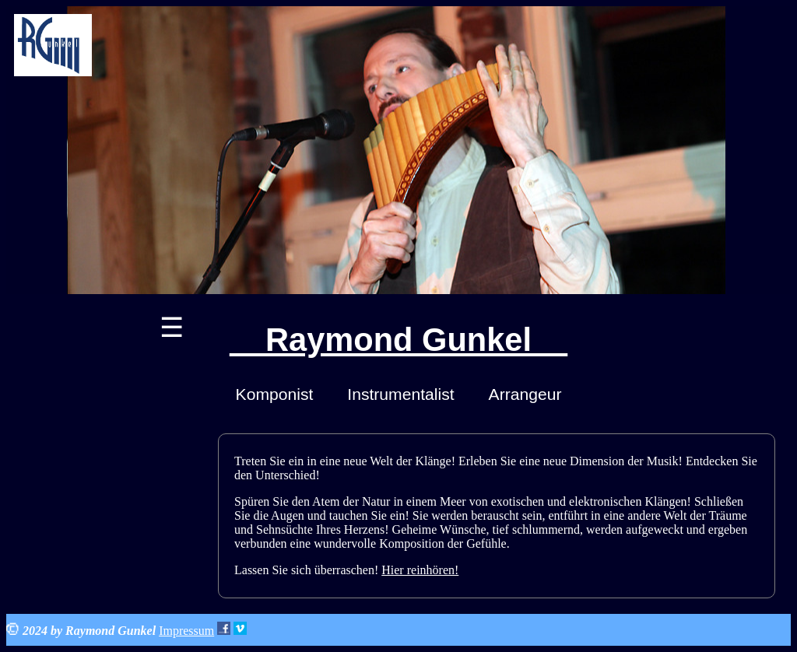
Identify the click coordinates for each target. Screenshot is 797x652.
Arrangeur (525, 394)
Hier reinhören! (419, 570)
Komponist (275, 394)
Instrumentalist (400, 394)
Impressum (186, 630)
